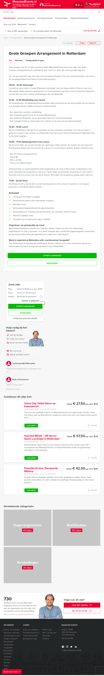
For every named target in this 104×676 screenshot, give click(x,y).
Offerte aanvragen (25, 306)
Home (6, 38)
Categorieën (8, 645)
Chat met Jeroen (15, 340)
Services (7, 660)
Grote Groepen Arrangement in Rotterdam (40, 38)
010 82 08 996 (90, 30)
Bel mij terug (13, 352)
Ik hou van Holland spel (31, 630)
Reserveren (25, 314)
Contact (32, 24)
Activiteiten (8, 654)
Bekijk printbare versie (17, 355)
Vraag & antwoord (10, 639)
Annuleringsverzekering (12, 636)
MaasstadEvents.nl (26, 4)
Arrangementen (46, 18)
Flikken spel (47, 630)
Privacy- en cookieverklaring (12, 630)
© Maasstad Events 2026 (71, 651)
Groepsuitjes (63, 18)
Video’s (6, 666)
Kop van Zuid (9, 24)
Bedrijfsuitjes (9, 18)
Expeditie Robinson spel (31, 633)
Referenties (8, 651)
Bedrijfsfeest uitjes (30, 639)
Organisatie (8, 648)
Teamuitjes (46, 636)
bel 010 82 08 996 (82, 611)
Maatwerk (22, 24)
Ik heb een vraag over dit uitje (25, 319)
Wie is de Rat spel (49, 633)
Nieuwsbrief (8, 642)
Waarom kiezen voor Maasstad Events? (19, 615)
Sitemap (7, 663)
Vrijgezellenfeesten (82, 18)
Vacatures (7, 657)
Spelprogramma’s (26, 18)
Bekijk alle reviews (15, 390)
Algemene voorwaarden (12, 633)
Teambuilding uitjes (30, 636)
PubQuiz (45, 639)
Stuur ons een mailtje (17, 343)
